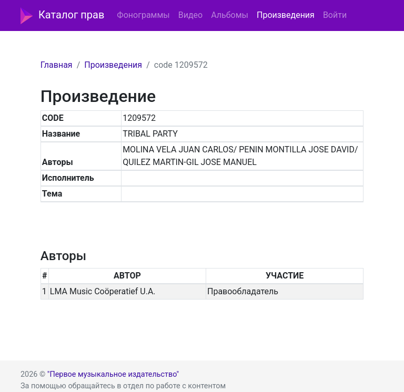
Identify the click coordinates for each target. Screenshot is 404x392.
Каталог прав (62, 15)
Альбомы (229, 15)
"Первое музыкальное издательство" (113, 374)
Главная (57, 65)
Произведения (286, 15)
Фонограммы (143, 15)
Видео (190, 15)
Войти (335, 15)
